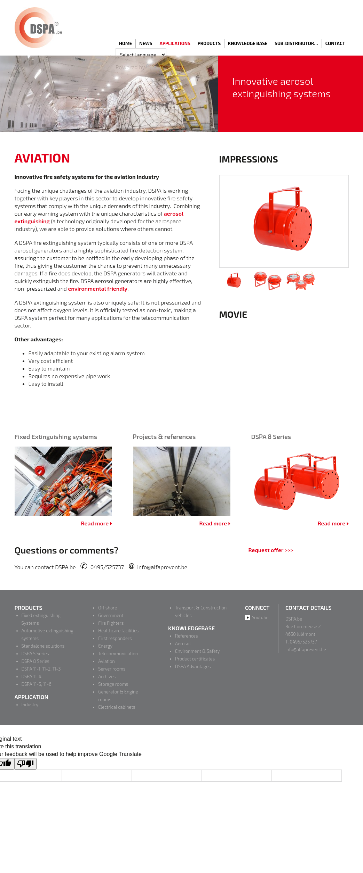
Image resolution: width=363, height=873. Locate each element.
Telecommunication (118, 653)
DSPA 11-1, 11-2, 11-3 (41, 669)
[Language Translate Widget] (141, 54)
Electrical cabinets (116, 707)
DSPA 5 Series (35, 653)
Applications (175, 43)
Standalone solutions (43, 646)
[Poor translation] (25, 764)
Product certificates (195, 659)
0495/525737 (107, 567)
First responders (115, 638)
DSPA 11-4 (32, 676)
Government (110, 615)
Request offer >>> (270, 550)
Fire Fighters (111, 623)
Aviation (106, 661)
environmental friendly (97, 288)
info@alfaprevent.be (162, 567)
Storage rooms (113, 684)
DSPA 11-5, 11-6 (37, 684)
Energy (105, 646)
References (186, 636)
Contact (335, 43)
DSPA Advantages (193, 666)
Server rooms (111, 669)
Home (125, 43)
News (145, 43)
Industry (30, 704)
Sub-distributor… (296, 43)
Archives (107, 676)
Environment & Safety (197, 651)
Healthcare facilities (118, 630)
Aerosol (183, 643)
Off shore (107, 607)
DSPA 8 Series (35, 661)
